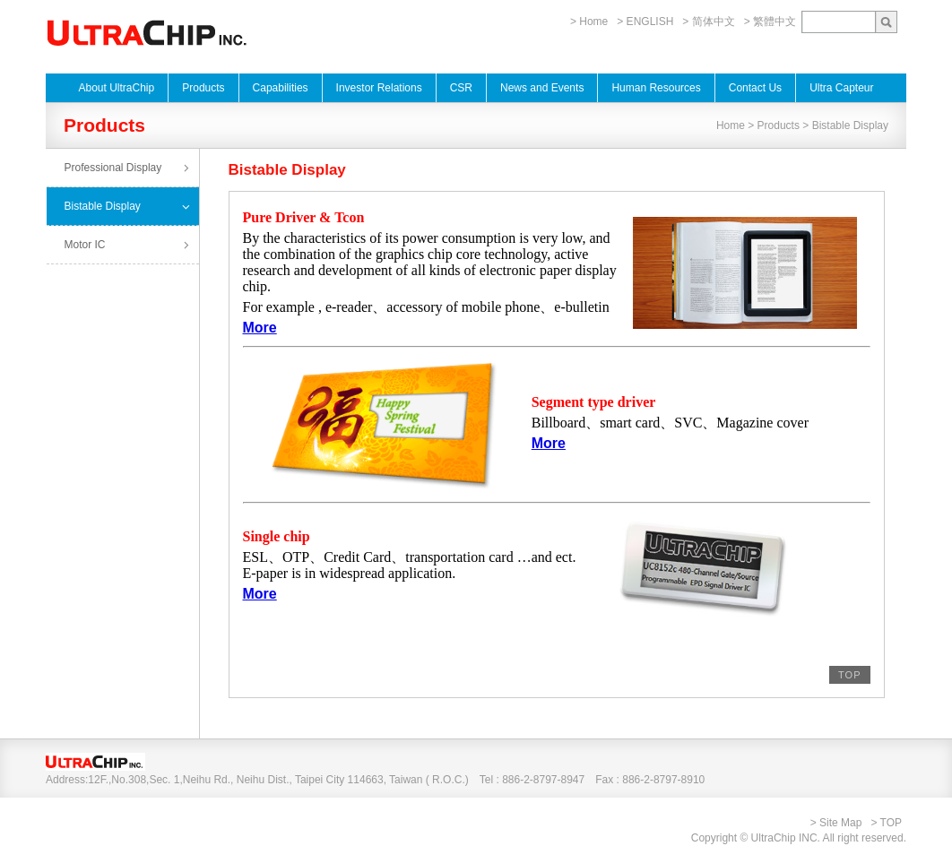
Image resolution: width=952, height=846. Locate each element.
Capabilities (280, 88)
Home (730, 125)
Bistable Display (103, 206)
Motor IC (85, 244)
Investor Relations (379, 88)
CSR (461, 88)
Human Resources (655, 88)
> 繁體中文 (770, 21)
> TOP (886, 822)
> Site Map (836, 822)
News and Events (542, 88)
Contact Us (755, 88)
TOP (849, 674)
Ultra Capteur (841, 88)
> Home (589, 21)
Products (203, 88)
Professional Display (113, 167)
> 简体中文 (708, 21)
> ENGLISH (645, 21)
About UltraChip (116, 88)
